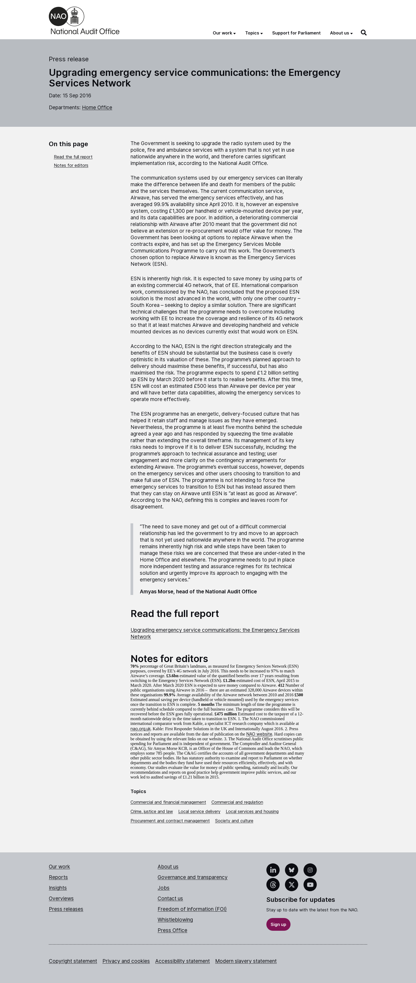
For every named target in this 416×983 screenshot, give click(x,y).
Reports (58, 877)
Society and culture (234, 820)
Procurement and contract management (170, 820)
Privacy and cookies (126, 961)
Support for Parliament (296, 33)
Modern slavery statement (246, 961)
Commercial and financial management (168, 802)
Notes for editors (71, 165)
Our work (59, 867)
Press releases (66, 909)
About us (168, 867)
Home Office (97, 108)
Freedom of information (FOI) (192, 909)
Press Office (172, 930)
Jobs (164, 888)
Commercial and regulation (237, 802)
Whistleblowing (175, 920)
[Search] (364, 32)
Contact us (170, 898)
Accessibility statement (182, 961)
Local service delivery (199, 811)
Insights (58, 888)
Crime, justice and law (152, 811)
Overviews (61, 898)
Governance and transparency (193, 877)
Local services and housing (252, 811)
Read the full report (73, 156)
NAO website (259, 734)
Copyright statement (73, 961)
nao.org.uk (141, 728)
